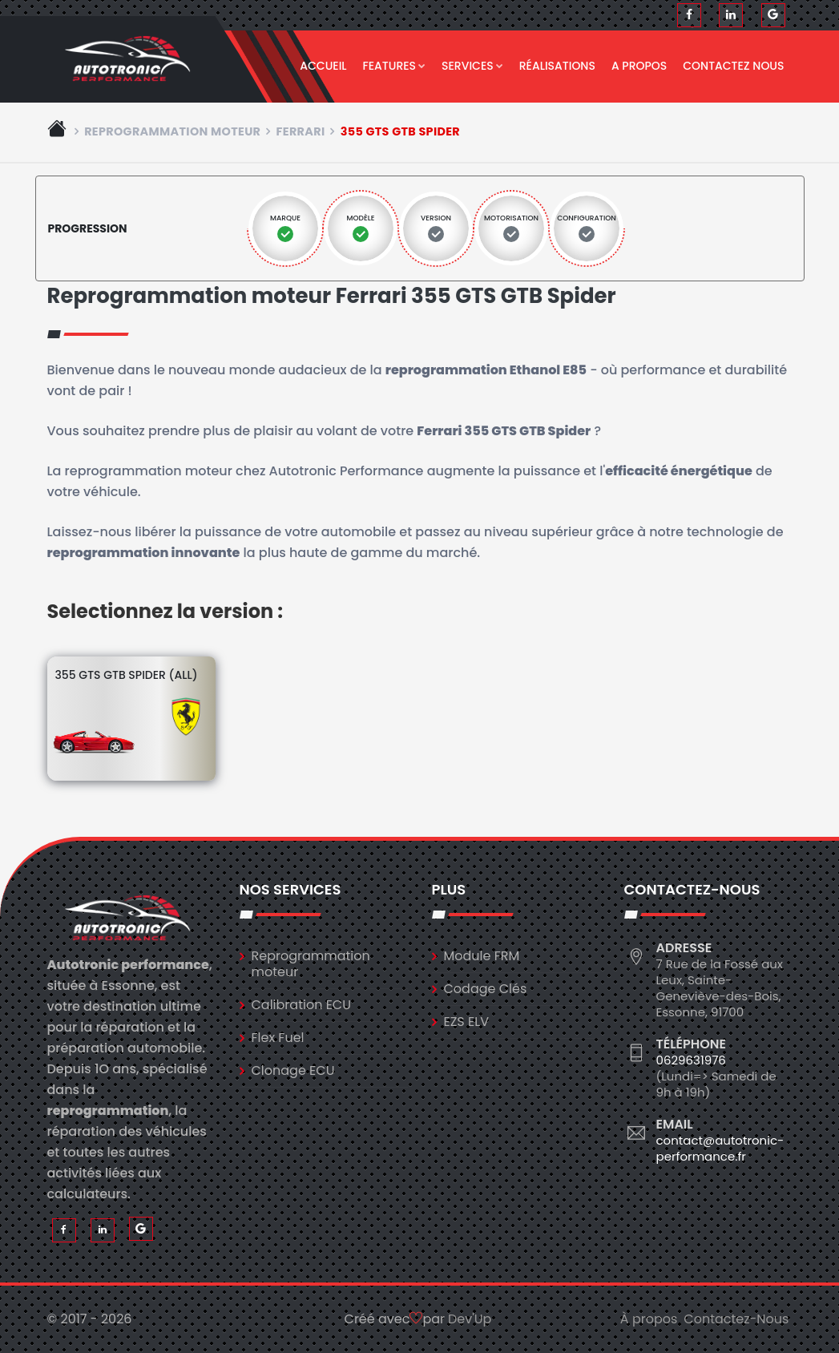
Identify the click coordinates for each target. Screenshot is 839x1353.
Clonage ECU (293, 1070)
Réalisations (557, 66)
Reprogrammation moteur (172, 131)
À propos (649, 1319)
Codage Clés (485, 988)
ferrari (300, 131)
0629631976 (691, 1060)
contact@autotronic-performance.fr (720, 1148)
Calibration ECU (302, 1005)
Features (394, 66)
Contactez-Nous (736, 1319)
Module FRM (482, 956)
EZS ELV (466, 1021)
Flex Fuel (278, 1037)
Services (472, 66)
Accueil (323, 66)
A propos (639, 66)
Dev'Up (469, 1319)
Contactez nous (733, 66)
